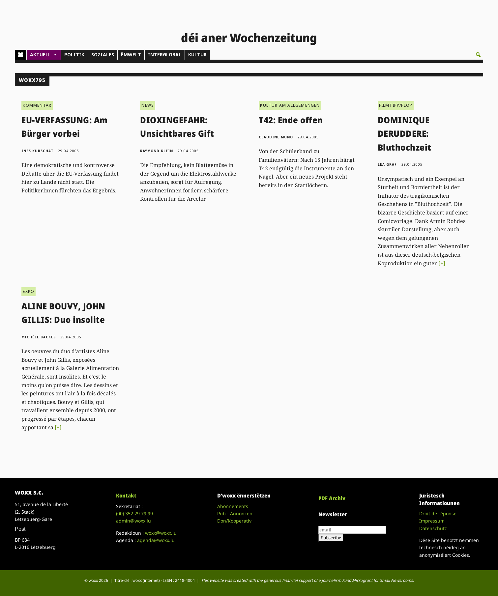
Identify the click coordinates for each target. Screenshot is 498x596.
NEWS (147, 105)
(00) (134, 513)
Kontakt (126, 495)
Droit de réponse (437, 513)
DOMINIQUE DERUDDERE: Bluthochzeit (404, 133)
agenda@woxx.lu (156, 540)
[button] (478, 55)
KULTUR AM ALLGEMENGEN (290, 105)
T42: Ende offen (291, 120)
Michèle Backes (38, 337)
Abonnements (232, 506)
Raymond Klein (156, 151)
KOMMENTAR (37, 105)
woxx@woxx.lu (161, 533)
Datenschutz (433, 528)
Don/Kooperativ (234, 521)
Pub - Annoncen (234, 513)
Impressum (432, 521)
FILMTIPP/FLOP (396, 105)
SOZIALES (102, 54)
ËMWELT (131, 54)
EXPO (28, 291)
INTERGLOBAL (164, 54)
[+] (441, 263)
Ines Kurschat (37, 151)
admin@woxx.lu (133, 521)
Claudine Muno (276, 137)
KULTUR (197, 54)
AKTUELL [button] (43, 55)
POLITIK (74, 54)
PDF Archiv (331, 498)
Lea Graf (387, 164)
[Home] (20, 55)
